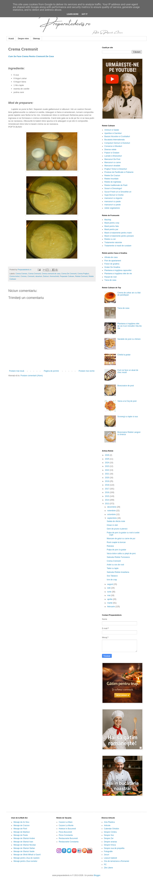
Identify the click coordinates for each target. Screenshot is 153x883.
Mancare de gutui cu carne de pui (121, 538)
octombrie (111, 514)
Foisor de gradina (111, 264)
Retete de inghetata (112, 182)
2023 (107, 466)
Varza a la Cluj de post (127, 401)
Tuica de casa (110, 280)
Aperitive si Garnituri (113, 133)
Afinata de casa (111, 257)
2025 (107, 459)
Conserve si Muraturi (113, 146)
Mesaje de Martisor (22, 832)
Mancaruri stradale (112, 166)
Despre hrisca (110, 845)
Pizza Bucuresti (65, 832)
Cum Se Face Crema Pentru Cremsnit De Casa (31, 56)
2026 (107, 455)
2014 (107, 500)
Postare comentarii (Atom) (32, 375)
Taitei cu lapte (112, 568)
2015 (107, 496)
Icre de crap (112, 580)
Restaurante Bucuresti (68, 838)
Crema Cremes (21, 274)
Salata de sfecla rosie (116, 521)
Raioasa (110, 546)
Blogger (97, 875)
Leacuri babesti (110, 858)
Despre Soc (109, 835)
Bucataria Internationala (114, 140)
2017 (107, 489)
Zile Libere (108, 868)
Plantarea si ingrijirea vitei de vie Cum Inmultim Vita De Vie (129, 325)
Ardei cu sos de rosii (115, 565)
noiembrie (111, 510)
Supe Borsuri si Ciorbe (114, 195)
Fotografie (108, 851)
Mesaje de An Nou (21, 822)
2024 (107, 463)
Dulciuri (46, 276)
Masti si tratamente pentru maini (118, 233)
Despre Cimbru (110, 832)
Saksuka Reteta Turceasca (118, 557)
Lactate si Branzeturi (113, 156)
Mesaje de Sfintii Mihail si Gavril (27, 855)
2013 (107, 503)
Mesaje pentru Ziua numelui (25, 861)
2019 (107, 481)
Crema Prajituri (83, 274)
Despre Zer (108, 838)
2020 (107, 477)
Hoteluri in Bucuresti (67, 829)
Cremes (24, 276)
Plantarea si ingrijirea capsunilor (117, 270)
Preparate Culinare (67, 276)
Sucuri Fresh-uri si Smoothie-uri (117, 192)
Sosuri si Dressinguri (113, 188)
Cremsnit (31, 276)
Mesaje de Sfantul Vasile (24, 851)
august (110, 584)
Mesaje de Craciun (21, 825)
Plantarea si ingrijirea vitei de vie (118, 273)
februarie (111, 606)
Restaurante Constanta (68, 842)
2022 (107, 470)
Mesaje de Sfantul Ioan (23, 842)
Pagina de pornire (51, 371)
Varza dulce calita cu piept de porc (121, 553)
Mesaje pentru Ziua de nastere (27, 858)
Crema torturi (15, 276)
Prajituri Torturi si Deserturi (115, 169)
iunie (109, 592)
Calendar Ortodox (111, 829)
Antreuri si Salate (111, 130)
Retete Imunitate (111, 179)
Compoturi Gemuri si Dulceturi (117, 143)
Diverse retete (110, 149)
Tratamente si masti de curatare (117, 246)
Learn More (73, 14)
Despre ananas (110, 842)
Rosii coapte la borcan (116, 542)
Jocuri (106, 855)
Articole (107, 825)
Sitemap (36, 38)
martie (110, 603)
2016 (107, 492)
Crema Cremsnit (34, 274)
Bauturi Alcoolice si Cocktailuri (117, 136)
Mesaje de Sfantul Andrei (24, 838)
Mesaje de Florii (20, 829)
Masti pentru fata (111, 226)
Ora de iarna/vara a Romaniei (116, 861)
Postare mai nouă (16, 371)
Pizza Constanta (66, 835)
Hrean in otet (112, 525)
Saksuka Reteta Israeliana (118, 572)
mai (109, 595)
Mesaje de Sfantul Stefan (24, 848)
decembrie (112, 507)
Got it (84, 14)
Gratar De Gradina (112, 267)
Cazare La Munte (66, 825)
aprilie (110, 599)
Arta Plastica (109, 822)
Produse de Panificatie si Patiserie (118, 172)
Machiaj (107, 220)
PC (105, 864)
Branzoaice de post (125, 386)
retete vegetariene (112, 208)
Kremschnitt (54, 276)
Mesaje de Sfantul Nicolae (25, 845)
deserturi (38, 276)
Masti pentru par (111, 229)
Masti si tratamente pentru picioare (119, 236)
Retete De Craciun (112, 175)
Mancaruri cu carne (112, 162)
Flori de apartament (112, 261)
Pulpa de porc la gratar (116, 550)
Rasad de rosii (110, 277)
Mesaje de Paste (21, 835)
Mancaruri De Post (112, 159)
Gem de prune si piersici (117, 529)
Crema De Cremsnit (68, 274)
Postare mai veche (87, 371)
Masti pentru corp (111, 223)
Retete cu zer (110, 239)
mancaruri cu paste (112, 201)
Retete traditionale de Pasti (115, 185)
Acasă (11, 38)
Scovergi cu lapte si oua (127, 416)
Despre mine (23, 38)
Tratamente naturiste (113, 242)
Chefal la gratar (124, 355)
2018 (107, 485)
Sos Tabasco (112, 576)
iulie (109, 588)
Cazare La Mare (66, 822)
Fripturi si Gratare (111, 153)
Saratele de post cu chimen (129, 339)
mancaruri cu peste (112, 205)
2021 (107, 474)
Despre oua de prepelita (114, 848)
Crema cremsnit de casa (51, 274)
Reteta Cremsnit (81, 276)
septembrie (112, 518)
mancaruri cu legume (113, 198)
